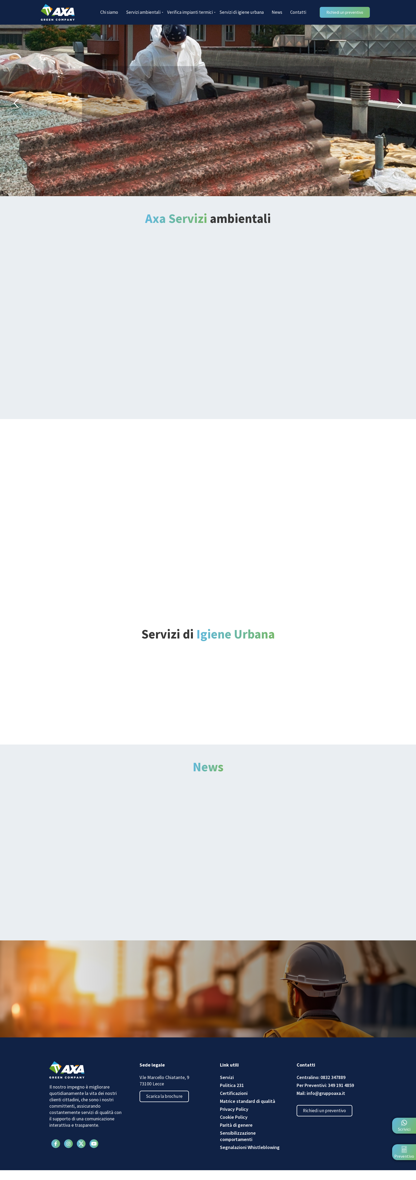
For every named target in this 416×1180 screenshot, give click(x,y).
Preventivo (404, 1156)
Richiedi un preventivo (326, 1121)
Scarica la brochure (166, 1107)
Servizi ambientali (144, 12)
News (277, 12)
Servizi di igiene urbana (241, 12)
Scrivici (404, 1129)
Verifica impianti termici (191, 12)
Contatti (298, 12)
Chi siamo (109, 12)
